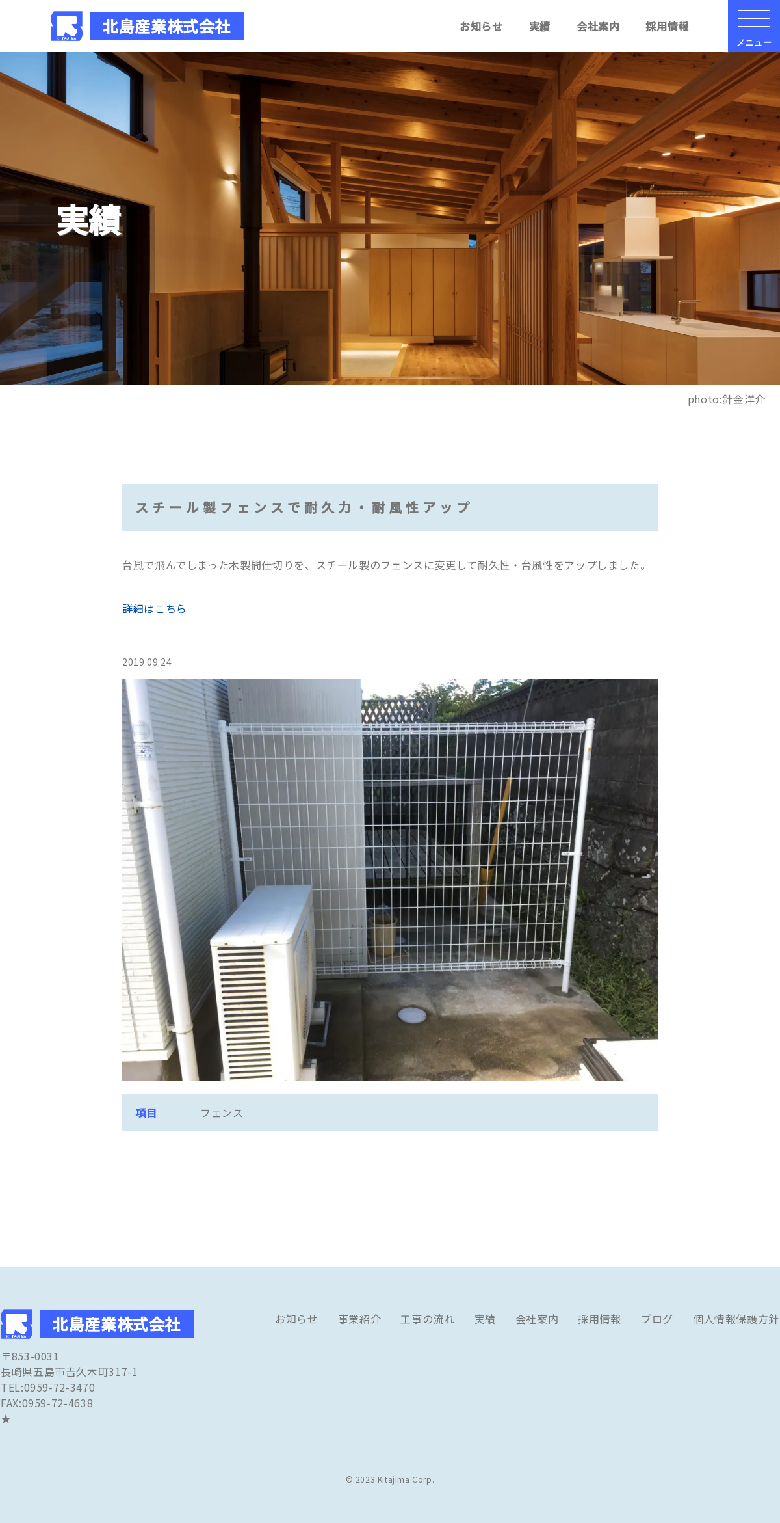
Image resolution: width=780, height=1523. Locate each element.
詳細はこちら (154, 608)
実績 (540, 26)
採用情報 (667, 26)
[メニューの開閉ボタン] (754, 26)
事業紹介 (360, 1319)
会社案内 (598, 26)
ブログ (657, 1319)
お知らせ (481, 26)
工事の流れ (427, 1319)
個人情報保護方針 (736, 1319)
